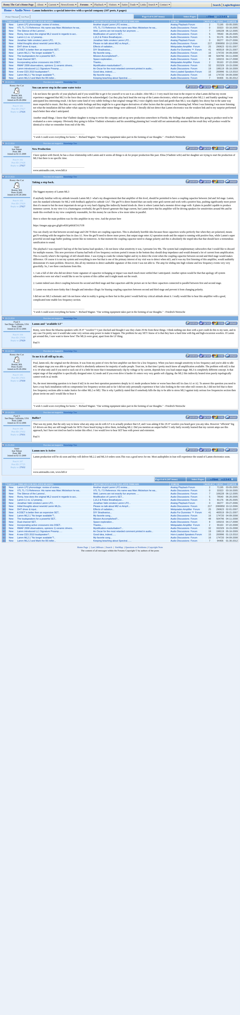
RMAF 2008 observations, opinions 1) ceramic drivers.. (45, 65)
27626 (22, 111)
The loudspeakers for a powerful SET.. (36, 56)
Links (143, 4)
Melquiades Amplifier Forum (185, 46)
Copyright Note (155, 547)
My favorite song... (102, 53)
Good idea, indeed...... (104, 71)
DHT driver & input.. (27, 46)
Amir (16, 147)
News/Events (69, 4)
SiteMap (119, 547)
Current (54, 4)
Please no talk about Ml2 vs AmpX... (111, 43)
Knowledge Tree (70, 82)
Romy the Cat (17, 85)
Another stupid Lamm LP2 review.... (111, 24)
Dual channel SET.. (27, 59)
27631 (22, 434)
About (41, 4)
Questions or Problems (136, 547)
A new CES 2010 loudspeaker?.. (33, 71)
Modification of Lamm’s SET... (108, 34)
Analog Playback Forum (183, 24)
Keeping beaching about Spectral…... (112, 78)
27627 (22, 165)
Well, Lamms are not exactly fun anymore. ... (116, 31)
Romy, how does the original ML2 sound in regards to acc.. (47, 34)
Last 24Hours (97, 547)
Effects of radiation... (103, 46)
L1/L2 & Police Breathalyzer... (108, 37)
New (11, 24)
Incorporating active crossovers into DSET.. (39, 62)
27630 (22, 380)
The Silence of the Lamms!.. (31, 31)
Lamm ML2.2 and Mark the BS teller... (36, 78)
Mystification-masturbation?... (108, 65)
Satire (125, 4)
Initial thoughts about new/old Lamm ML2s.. (39, 43)
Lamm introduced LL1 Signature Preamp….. (39, 68)
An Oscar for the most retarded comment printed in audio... (123, 68)
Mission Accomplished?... (106, 56)
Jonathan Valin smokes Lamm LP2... (112, 40)
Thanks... (98, 62)
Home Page (82, 547)
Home (8, 10)
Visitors (114, 4)
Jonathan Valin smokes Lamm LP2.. (35, 40)
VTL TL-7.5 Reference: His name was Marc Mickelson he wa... (125, 27)
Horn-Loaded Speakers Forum (186, 71)
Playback (100, 4)
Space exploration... (103, 59)
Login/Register (231, 5)
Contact (165, 4)
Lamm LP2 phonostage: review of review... (39, 24)
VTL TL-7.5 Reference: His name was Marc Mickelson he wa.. (48, 27)
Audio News (22, 10)
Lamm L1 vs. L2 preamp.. (30, 37)
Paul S (16, 322)
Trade (134, 4)
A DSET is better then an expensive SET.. (38, 49)
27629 (22, 340)
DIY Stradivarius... (102, 49)
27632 (22, 467)
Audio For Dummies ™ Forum (186, 49)
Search (153, 4)
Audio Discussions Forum (184, 27)
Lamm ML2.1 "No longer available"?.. (36, 53)
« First (210, 16)
